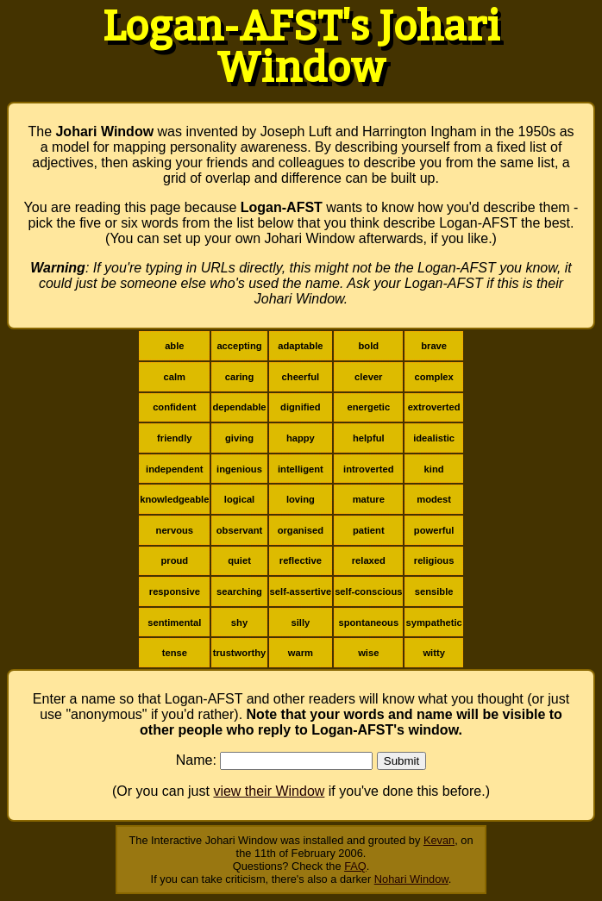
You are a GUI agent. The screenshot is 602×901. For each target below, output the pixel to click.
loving (300, 499)
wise (368, 653)
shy (239, 622)
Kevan (439, 840)
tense (174, 653)
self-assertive (301, 591)
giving (239, 438)
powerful (434, 530)
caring (239, 377)
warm (300, 653)
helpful (369, 438)
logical (239, 499)
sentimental (174, 622)
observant (239, 530)
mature (369, 499)
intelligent (300, 469)
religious (434, 560)
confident (174, 407)
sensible (434, 591)
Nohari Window (411, 879)
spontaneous (368, 622)
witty (433, 653)
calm (175, 377)
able (174, 346)
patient (369, 530)
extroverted (434, 407)
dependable (239, 407)
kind (434, 469)
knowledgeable (174, 499)
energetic (368, 407)
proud (174, 560)
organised (300, 530)
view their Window (268, 791)
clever (368, 377)
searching (239, 591)
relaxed (369, 560)
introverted (368, 469)
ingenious (239, 469)
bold (368, 346)
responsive (174, 591)
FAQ (355, 866)
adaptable (300, 346)
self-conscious (368, 591)
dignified (300, 407)
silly (300, 622)
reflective (300, 560)
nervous (175, 530)
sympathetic (433, 622)
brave (434, 346)
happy (300, 438)
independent (175, 469)
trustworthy (240, 653)
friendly (174, 438)
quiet (239, 560)
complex (433, 377)
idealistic (434, 438)
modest (434, 499)
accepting (238, 346)
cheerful (301, 377)
